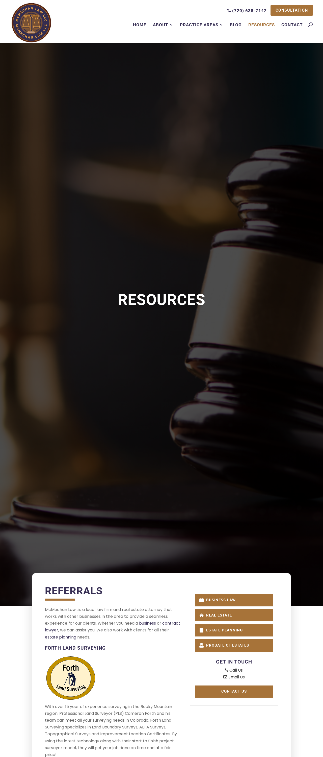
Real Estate (217, 615)
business (147, 623)
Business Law (219, 600)
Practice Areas (199, 25)
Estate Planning (223, 631)
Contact (292, 25)
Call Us (234, 672)
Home (139, 25)
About (160, 25)
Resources (261, 25)
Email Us (234, 679)
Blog (236, 25)
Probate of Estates (226, 647)
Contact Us (234, 693)
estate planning (60, 637)
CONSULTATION (291, 10)
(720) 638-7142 (244, 10)
